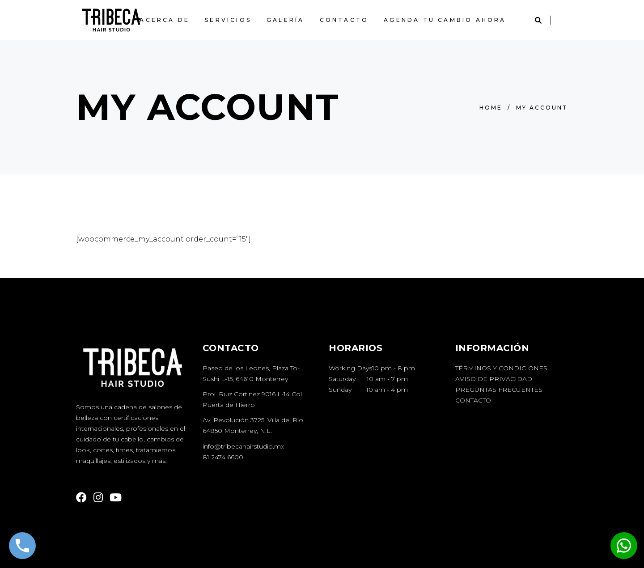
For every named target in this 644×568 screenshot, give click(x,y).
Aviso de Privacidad (493, 379)
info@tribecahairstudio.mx (243, 446)
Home (490, 107)
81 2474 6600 (223, 457)
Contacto (473, 400)
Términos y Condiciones (501, 368)
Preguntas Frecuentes (498, 390)
